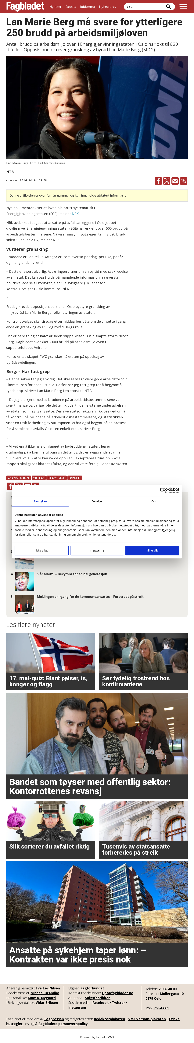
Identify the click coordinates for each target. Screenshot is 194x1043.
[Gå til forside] (25, 6)
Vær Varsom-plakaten (147, 1019)
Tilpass (97, 550)
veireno (38, 477)
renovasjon (56, 477)
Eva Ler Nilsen (48, 988)
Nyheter (55, 6)
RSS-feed (161, 1008)
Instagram (77, 1007)
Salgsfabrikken (97, 998)
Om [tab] (153, 501)
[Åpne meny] (183, 7)
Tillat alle (152, 550)
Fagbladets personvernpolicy (63, 1023)
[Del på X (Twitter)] (166, 181)
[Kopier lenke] (183, 181)
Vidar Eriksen (47, 1002)
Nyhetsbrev (107, 6)
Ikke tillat (41, 550)
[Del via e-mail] (175, 181)
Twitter (118, 1002)
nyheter (75, 477)
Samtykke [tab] (40, 501)
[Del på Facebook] (158, 181)
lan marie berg (18, 477)
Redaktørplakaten (109, 1019)
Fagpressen (54, 1019)
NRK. (75, 213)
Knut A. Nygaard (42, 998)
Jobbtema (87, 6)
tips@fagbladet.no (117, 993)
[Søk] (168, 6)
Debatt (71, 6)
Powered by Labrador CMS (97, 1037)
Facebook (100, 1002)
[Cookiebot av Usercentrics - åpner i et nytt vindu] (162, 490)
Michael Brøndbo (45, 993)
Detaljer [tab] (97, 501)
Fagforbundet (92, 988)
